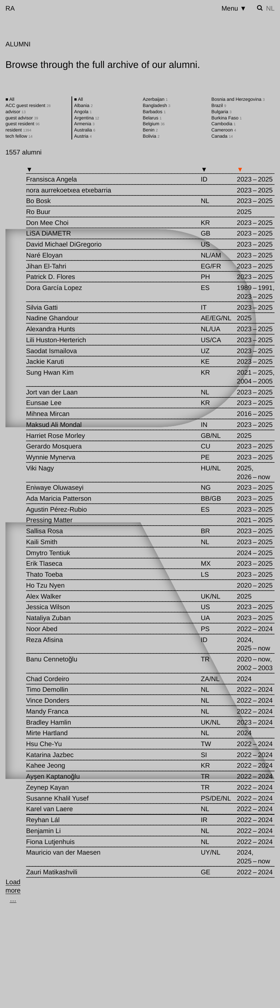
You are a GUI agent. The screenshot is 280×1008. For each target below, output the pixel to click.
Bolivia (151, 136)
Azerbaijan (155, 99)
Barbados (154, 111)
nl (270, 8)
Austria (83, 136)
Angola (83, 111)
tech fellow (18, 136)
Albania (83, 105)
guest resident (22, 123)
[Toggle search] (259, 8)
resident (18, 130)
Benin (150, 130)
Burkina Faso (226, 118)
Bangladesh (157, 105)
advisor (15, 111)
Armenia (84, 123)
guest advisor (21, 118)
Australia (84, 130)
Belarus (152, 118)
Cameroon (223, 130)
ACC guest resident (28, 105)
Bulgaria (221, 111)
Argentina (86, 118)
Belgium (154, 123)
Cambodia (223, 123)
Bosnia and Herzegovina (238, 99)
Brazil (218, 105)
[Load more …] (12, 891)
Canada (222, 136)
